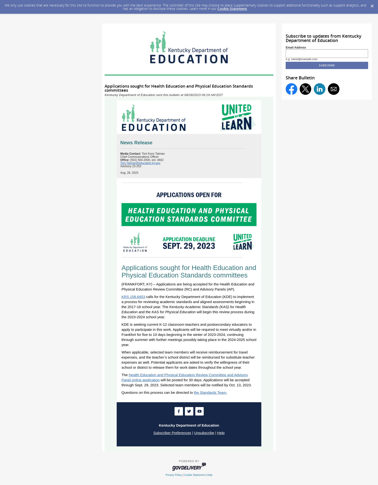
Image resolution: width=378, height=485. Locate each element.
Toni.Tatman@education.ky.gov (140, 163)
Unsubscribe (204, 433)
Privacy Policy (174, 474)
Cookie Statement (232, 8)
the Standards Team (210, 392)
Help (221, 433)
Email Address (296, 47)
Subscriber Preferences (172, 433)
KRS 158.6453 (133, 297)
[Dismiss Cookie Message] (372, 4)
